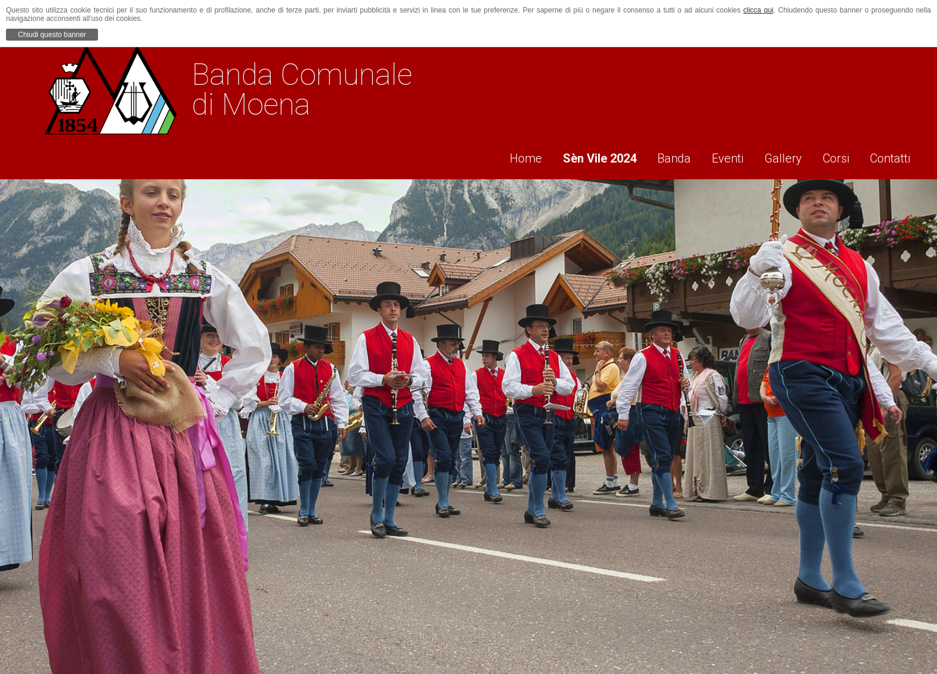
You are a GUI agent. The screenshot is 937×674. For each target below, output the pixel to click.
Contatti (892, 156)
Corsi (834, 156)
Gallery (777, 156)
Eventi (717, 156)
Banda (659, 156)
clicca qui (758, 10)
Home (503, 156)
